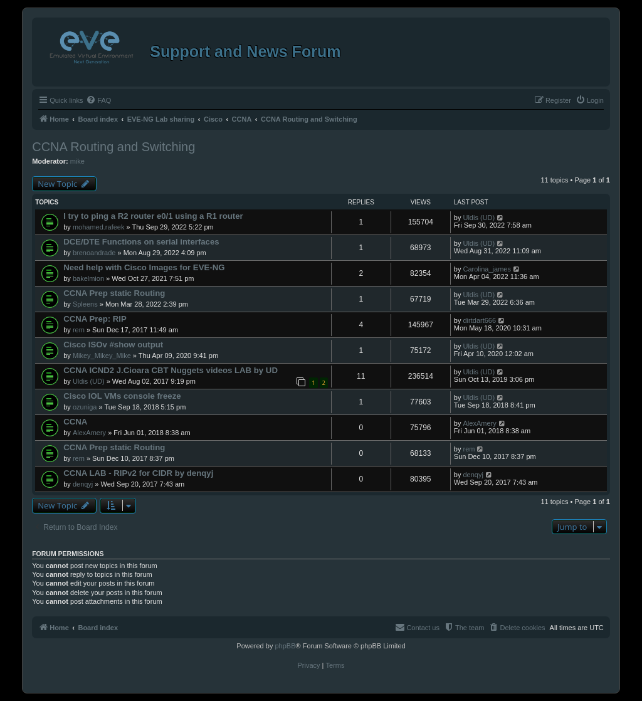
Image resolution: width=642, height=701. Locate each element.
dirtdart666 (479, 320)
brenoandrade (94, 252)
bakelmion (88, 278)
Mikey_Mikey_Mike (102, 355)
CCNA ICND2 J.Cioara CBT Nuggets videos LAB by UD (170, 370)
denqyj (83, 484)
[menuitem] (98, 100)
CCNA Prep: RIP (95, 319)
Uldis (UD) (479, 217)
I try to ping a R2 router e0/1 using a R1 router (153, 216)
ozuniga (85, 407)
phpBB (285, 646)
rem (79, 330)
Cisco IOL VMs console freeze (122, 396)
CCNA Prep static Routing (114, 293)
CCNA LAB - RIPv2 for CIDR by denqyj (138, 473)
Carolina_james (486, 269)
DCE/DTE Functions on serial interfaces (141, 241)
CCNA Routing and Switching (113, 147)
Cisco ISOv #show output (113, 344)
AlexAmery (89, 432)
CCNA (75, 421)
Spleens (85, 304)
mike (77, 161)
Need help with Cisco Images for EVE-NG (143, 267)
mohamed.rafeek (99, 227)
